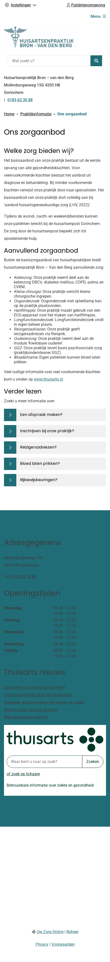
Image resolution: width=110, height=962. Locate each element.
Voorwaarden (63, 944)
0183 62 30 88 (23, 576)
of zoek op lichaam (23, 774)
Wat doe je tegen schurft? (26, 717)
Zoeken (92, 761)
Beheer (72, 931)
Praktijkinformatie (35, 114)
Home (9, 114)
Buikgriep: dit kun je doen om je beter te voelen (44, 702)
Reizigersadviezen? (38, 447)
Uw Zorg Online (50, 931)
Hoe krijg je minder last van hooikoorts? (38, 695)
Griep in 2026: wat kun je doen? (31, 709)
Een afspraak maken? (41, 414)
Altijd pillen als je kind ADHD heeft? (34, 687)
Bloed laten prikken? (40, 463)
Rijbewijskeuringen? (38, 480)
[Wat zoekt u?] (49, 60)
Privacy (42, 944)
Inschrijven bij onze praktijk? (47, 431)
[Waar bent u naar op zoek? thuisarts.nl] (44, 762)
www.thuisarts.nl (48, 379)
